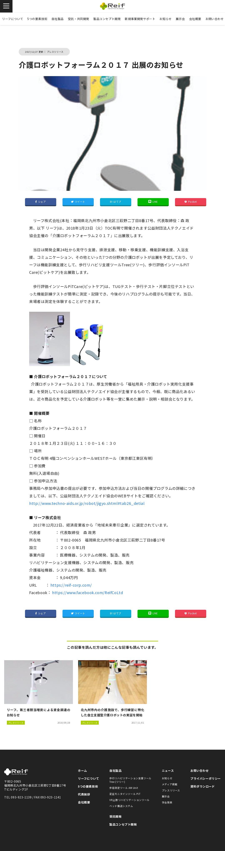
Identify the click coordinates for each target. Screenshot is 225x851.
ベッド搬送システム (121, 806)
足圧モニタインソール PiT (124, 794)
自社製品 (57, 19)
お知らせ (165, 19)
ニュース (168, 770)
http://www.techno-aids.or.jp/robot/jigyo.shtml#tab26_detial (86, 503)
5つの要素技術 (37, 19)
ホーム (82, 770)
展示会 (180, 19)
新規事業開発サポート (140, 19)
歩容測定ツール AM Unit (123, 787)
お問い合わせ (199, 770)
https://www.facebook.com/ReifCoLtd (87, 592)
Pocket (191, 201)
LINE (153, 201)
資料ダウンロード (202, 786)
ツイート (78, 201)
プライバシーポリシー (205, 778)
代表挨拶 (84, 794)
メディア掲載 (170, 784)
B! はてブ (115, 201)
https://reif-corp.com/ (71, 585)
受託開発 (115, 816)
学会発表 (167, 802)
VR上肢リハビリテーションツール (129, 800)
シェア (40, 201)
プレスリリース (171, 790)
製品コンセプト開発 (107, 19)
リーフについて (12, 19)
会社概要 (195, 19)
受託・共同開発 (78, 19)
